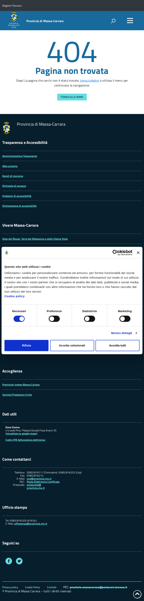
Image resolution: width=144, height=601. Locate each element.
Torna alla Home (72, 97)
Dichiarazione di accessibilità (19, 206)
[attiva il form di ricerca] (113, 21)
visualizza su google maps (21, 433)
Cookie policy (14, 296)
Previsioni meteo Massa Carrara (21, 385)
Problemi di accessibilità (16, 196)
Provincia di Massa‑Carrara (45, 20)
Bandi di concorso (12, 176)
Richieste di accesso (14, 186)
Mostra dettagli (121, 333)
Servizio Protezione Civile (17, 395)
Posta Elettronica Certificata (43, 482)
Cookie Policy (32, 587)
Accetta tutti (117, 345)
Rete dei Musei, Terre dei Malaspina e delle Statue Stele (35, 239)
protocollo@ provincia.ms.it (36, 486)
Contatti (51, 587)
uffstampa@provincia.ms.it (30, 523)
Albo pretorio (9, 166)
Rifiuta (26, 345)
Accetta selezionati (72, 345)
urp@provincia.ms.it (39, 478)
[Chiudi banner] (138, 252)
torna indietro (89, 80)
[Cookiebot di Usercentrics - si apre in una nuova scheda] (115, 253)
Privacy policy (10, 587)
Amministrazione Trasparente (19, 156)
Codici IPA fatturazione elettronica (25, 440)
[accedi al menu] (130, 20)
